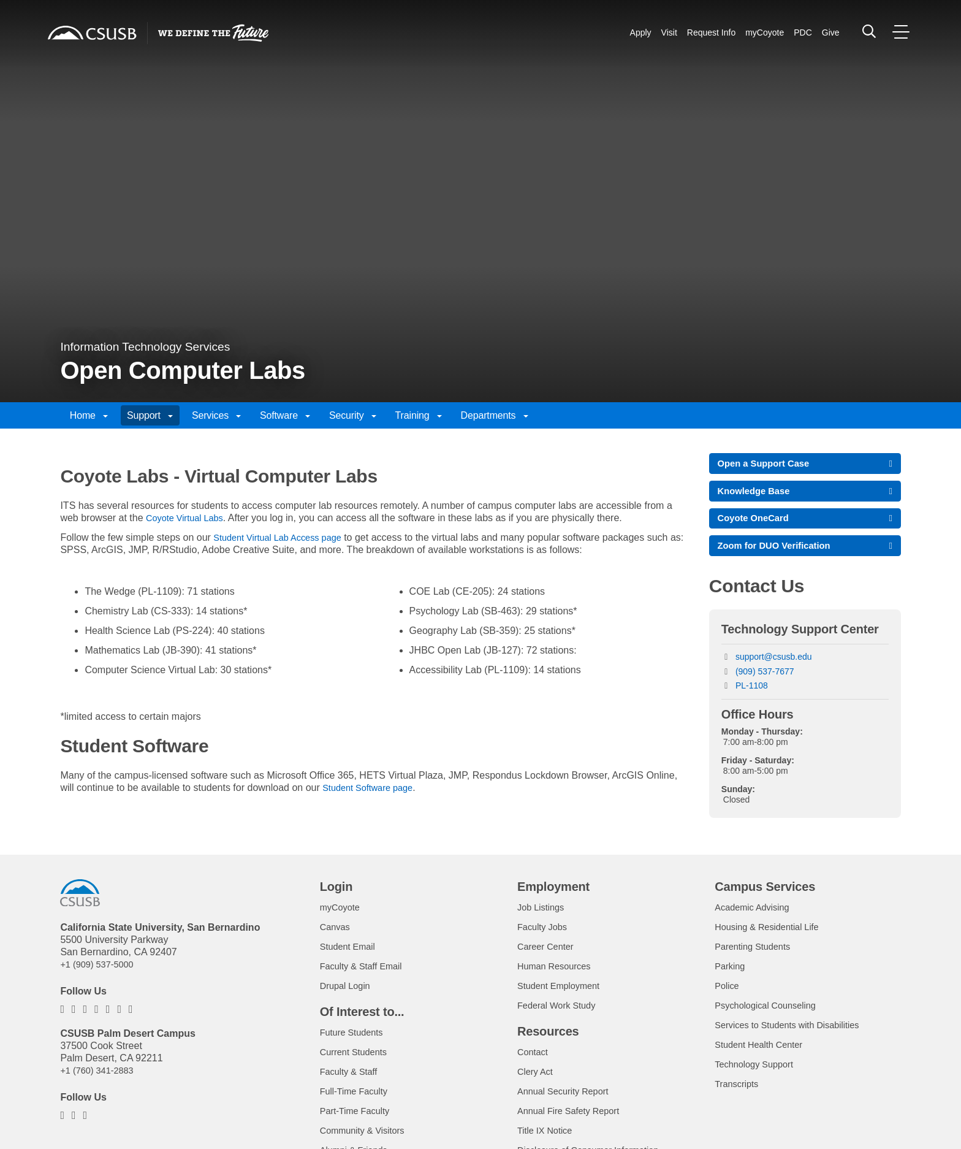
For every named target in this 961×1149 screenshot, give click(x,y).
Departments (494, 415)
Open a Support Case (768, 464)
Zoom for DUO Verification (779, 553)
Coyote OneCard (757, 523)
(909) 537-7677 (764, 680)
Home (89, 415)
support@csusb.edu (773, 665)
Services (216, 415)
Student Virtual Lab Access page (284, 537)
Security (352, 415)
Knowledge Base (757, 494)
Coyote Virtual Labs (188, 518)
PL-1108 (751, 694)
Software (285, 415)
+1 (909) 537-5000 (100, 973)
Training (418, 415)
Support (150, 415)
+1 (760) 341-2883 (100, 1079)
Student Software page (372, 787)
